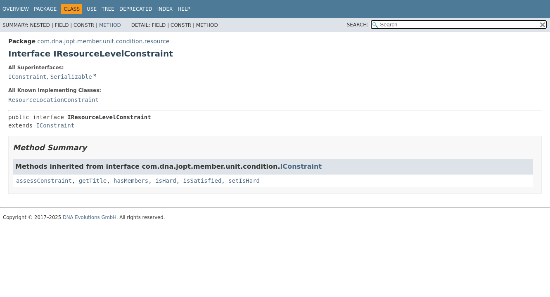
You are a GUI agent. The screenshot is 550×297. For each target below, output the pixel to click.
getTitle (93, 180)
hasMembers (131, 180)
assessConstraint (44, 180)
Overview (15, 9)
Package (45, 9)
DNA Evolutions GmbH (89, 217)
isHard (165, 180)
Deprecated (135, 9)
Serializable (71, 76)
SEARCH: (358, 25)
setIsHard (244, 180)
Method (110, 25)
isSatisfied (202, 180)
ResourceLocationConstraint (53, 100)
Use (92, 9)
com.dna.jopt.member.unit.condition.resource (103, 41)
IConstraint (27, 76)
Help (184, 9)
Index (165, 9)
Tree (108, 9)
